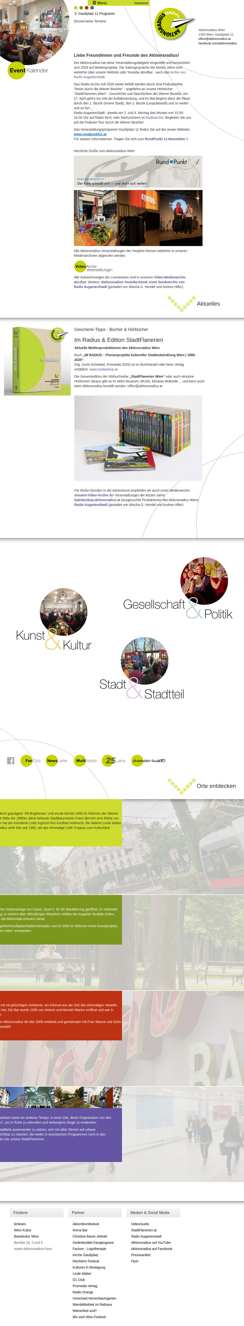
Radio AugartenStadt (90, 505)
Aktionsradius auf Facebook (151, 1249)
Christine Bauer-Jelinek (90, 1236)
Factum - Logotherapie (89, 1249)
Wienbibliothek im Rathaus (92, 1304)
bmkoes (20, 1224)
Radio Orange (83, 1292)
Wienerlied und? (85, 1311)
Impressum (141, 3)
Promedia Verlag (85, 1286)
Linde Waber (82, 1273)
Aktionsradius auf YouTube (151, 1242)
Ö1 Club (79, 1280)
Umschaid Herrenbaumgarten (95, 1298)
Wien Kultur (22, 1230)
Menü (99, 3)
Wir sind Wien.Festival (89, 1317)
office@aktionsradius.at (214, 39)
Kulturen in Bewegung (89, 1267)
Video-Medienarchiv (170, 277)
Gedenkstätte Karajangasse (93, 1242)
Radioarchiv (154, 117)
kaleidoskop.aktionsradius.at (97, 500)
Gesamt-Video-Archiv (91, 495)
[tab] (75, 8)
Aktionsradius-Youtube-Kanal (124, 282)
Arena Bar (80, 1230)
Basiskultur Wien (26, 1236)
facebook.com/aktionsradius (217, 43)
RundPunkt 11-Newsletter (165, 139)
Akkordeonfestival (86, 1224)
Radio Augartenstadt (146, 1236)
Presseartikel (140, 1255)
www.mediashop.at (104, 369)
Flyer (134, 1261)
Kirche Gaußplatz (85, 1255)
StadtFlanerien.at (144, 1230)
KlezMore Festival (86, 1261)
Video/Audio (140, 1224)
